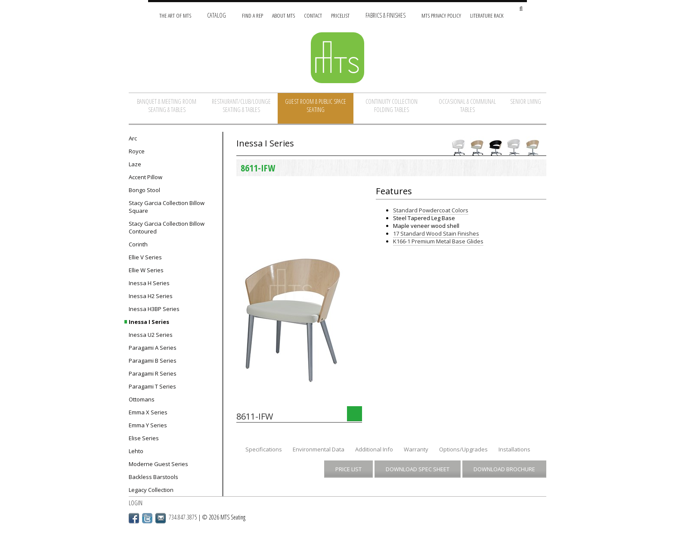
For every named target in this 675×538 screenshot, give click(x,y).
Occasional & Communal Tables (467, 105)
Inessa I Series (149, 322)
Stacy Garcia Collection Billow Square (166, 207)
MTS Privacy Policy (441, 15)
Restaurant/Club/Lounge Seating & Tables (241, 105)
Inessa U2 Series (151, 335)
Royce (137, 151)
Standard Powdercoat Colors (430, 210)
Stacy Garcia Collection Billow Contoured (166, 227)
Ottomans (142, 399)
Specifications (263, 449)
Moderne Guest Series (158, 464)
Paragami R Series (152, 373)
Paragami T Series (152, 386)
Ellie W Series (146, 270)
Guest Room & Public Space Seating (315, 105)
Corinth (138, 244)
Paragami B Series (152, 360)
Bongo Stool (144, 190)
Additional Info (374, 449)
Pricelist (340, 15)
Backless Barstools (153, 477)
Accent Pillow (145, 177)
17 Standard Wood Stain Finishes (436, 233)
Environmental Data (318, 449)
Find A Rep (252, 15)
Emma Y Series (148, 425)
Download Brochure (504, 469)
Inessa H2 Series (151, 296)
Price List (348, 469)
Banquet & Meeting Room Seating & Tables (166, 105)
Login (135, 503)
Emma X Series (148, 412)
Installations (514, 449)
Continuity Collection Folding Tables (391, 105)
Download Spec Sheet (417, 469)
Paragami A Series (152, 347)
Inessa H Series (149, 283)
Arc (133, 138)
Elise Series (144, 438)
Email (160, 518)
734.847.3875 (183, 517)
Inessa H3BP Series (154, 309)
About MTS (283, 15)
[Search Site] (521, 9)
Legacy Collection (151, 490)
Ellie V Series (145, 257)
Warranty (416, 449)
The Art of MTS (175, 15)
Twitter (147, 518)
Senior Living (525, 101)
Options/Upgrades (463, 449)
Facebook (134, 518)
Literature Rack (487, 15)
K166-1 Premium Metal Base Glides (438, 241)
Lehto (136, 451)
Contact (313, 15)
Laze (135, 164)
